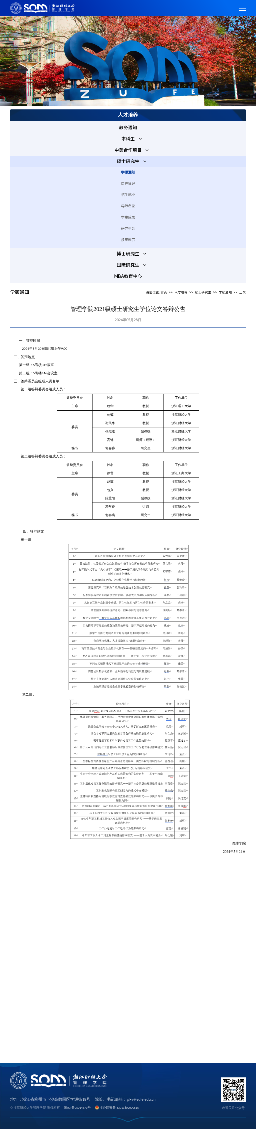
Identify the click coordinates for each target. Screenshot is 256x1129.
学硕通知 (128, 174)
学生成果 (128, 219)
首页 (163, 294)
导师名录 (128, 208)
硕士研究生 (203, 294)
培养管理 (128, 185)
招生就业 (128, 196)
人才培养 (181, 294)
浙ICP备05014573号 (77, 1107)
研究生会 (128, 230)
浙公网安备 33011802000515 (119, 1107)
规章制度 (128, 241)
